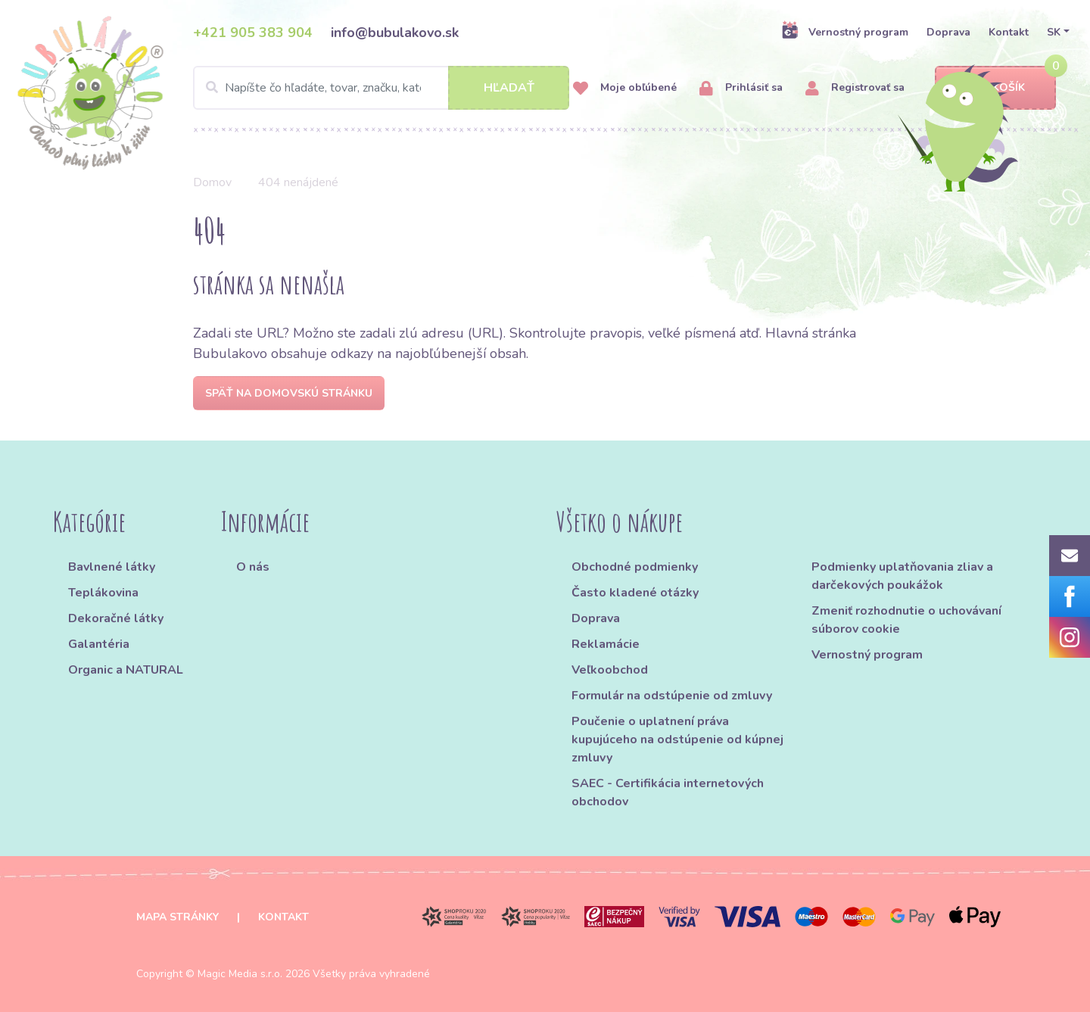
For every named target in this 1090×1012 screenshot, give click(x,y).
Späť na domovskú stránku (288, 393)
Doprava (948, 32)
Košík (995, 88)
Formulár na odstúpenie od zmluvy (671, 695)
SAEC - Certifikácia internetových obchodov (667, 792)
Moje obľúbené (625, 88)
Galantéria (98, 644)
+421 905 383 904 (253, 32)
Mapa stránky (177, 917)
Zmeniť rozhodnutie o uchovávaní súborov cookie (906, 620)
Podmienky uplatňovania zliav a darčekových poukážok (902, 576)
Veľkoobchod (609, 670)
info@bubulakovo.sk (395, 32)
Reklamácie (605, 644)
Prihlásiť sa (741, 88)
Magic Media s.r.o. (240, 974)
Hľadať (509, 87)
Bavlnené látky (111, 567)
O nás (252, 567)
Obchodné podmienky (634, 567)
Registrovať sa (855, 88)
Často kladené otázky (635, 592)
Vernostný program (844, 31)
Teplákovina (103, 592)
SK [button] (1053, 32)
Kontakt (1009, 32)
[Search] (381, 88)
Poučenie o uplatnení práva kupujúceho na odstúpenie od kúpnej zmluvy (677, 739)
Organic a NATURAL (125, 670)
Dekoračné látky (116, 618)
